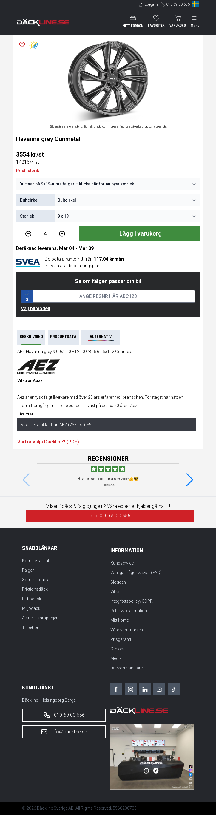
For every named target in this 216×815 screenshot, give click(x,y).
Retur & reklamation (128, 611)
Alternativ (100, 338)
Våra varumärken (126, 630)
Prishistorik (27, 170)
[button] (190, 480)
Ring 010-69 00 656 (110, 516)
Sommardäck (35, 580)
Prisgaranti (120, 639)
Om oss (118, 649)
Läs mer (25, 414)
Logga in (151, 4)
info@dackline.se (64, 732)
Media (116, 658)
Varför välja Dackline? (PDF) (48, 442)
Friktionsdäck (35, 589)
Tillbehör (30, 627)
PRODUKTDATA (63, 337)
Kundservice (122, 563)
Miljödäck (31, 608)
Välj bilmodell (35, 309)
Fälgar (28, 570)
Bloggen (118, 582)
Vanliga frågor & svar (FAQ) (136, 572)
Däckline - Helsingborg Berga (49, 700)
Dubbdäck (31, 599)
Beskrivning (31, 339)
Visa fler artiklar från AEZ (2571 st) (56, 425)
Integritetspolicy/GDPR (131, 601)
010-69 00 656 (178, 4)
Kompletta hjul (35, 561)
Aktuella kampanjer (40, 618)
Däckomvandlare (126, 668)
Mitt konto (119, 620)
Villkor (116, 592)
